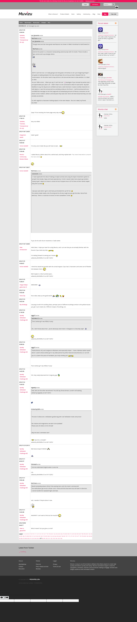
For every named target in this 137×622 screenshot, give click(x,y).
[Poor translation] (6, 597)
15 (42, 534)
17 (45, 534)
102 (51, 538)
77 (78, 536)
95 (37, 538)
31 (70, 534)
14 (40, 534)
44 (20, 536)
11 (35, 534)
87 (23, 538)
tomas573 (109, 94)
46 (23, 536)
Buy (105, 14)
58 (45, 536)
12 (37, 534)
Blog (94, 14)
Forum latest (103, 23)
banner (106, 32)
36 (79, 534)
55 (39, 536)
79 (82, 536)
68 (62, 536)
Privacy (55, 564)
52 (34, 536)
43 (91, 534)
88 (25, 538)
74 (73, 536)
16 (44, 534)
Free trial (113, 14)
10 (33, 534)
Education (22, 569)
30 (68, 534)
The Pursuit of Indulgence (105, 80)
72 (70, 536)
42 (89, 534)
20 (51, 534)
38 (82, 534)
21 (52, 534)
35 (77, 534)
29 (66, 534)
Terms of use (57, 566)
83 (89, 536)
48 (27, 536)
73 (71, 536)
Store (72, 14)
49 (29, 536)
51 (32, 536)
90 (28, 538)
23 (56, 534)
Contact (21, 566)
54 (37, 536)
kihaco (108, 64)
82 (87, 536)
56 (41, 536)
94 (35, 538)
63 (54, 536)
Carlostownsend (107, 127)
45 (21, 536)
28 (65, 534)
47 (25, 536)
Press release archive (42, 566)
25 (59, 534)
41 (88, 534)
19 (49, 534)
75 (75, 536)
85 (20, 538)
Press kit (38, 564)
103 (54, 538)
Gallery (79, 14)
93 (34, 538)
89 (27, 538)
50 (30, 536)
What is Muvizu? (53, 14)
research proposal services (106, 35)
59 (46, 536)
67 (61, 536)
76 (77, 536)
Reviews (38, 569)
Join (95, 4)
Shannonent (107, 115)
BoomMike (109, 77)
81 (86, 536)
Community (86, 14)
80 (84, 536)
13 (38, 534)
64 (55, 536)
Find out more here (90, 1)
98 (42, 538)
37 (81, 534)
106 (61, 538)
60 (48, 536)
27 (63, 534)
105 (59, 538)
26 (61, 534)
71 (68, 536)
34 (75, 534)
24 (58, 534)
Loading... (23, 552)
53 (36, 536)
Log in (85, 4)
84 (91, 536)
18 (47, 534)
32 (72, 534)
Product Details (64, 14)
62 (52, 536)
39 (84, 534)
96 (39, 538)
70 (66, 536)
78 (80, 536)
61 (50, 536)
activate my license (103, 96)
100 (46, 538)
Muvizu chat (103, 109)
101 (49, 538)
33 (74, 534)
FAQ (49, 22)
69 (64, 536)
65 (57, 536)
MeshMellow (22, 564)
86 (21, 538)
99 (44, 538)
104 (56, 538)
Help (98, 14)
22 (54, 534)
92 (32, 538)
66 (59, 536)
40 (86, 534)
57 (43, 536)
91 (30, 538)
